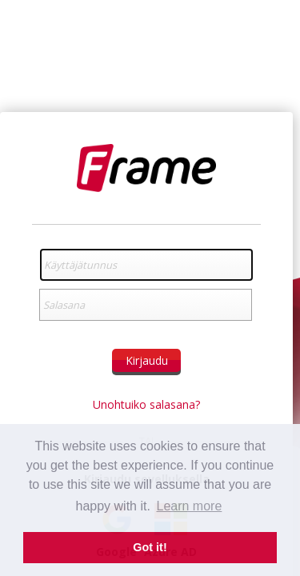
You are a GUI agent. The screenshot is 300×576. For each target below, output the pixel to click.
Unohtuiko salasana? (146, 404)
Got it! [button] (149, 547)
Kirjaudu (147, 360)
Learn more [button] (189, 506)
